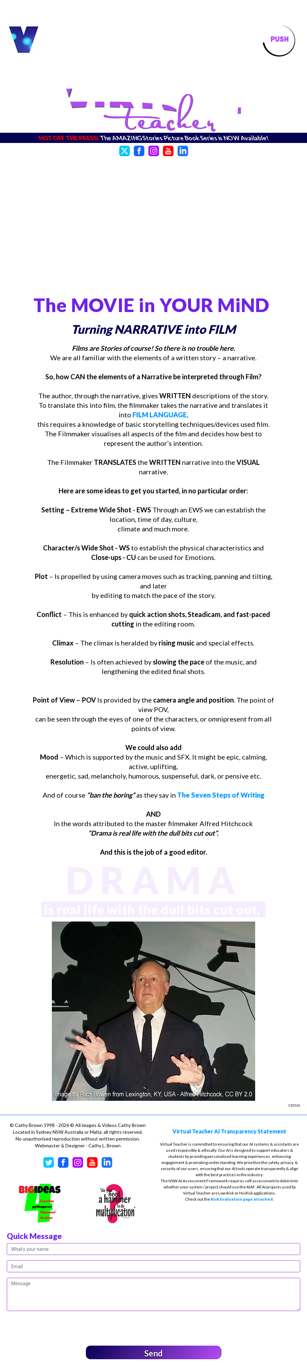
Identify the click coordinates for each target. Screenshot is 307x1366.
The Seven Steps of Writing (220, 795)
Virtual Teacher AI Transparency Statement (229, 1131)
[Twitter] (124, 150)
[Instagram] (153, 150)
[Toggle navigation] (279, 40)
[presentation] (58, 1327)
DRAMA (153, 880)
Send (153, 1353)
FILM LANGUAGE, (160, 415)
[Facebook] (139, 150)
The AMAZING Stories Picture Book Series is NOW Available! (184, 138)
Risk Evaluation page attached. (242, 1199)
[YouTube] (168, 150)
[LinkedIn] (183, 150)
